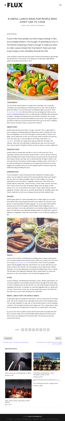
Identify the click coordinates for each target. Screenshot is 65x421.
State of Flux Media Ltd (35, 416)
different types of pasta (22, 262)
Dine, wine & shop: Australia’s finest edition (17, 401)
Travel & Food (25, 25)
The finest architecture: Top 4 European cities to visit (43, 374)
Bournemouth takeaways (14, 112)
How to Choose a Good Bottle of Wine (18, 373)
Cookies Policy (39, 419)
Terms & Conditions (23, 419)
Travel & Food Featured (37, 25)
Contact (10, 419)
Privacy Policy (52, 419)
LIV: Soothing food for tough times (45, 383)
